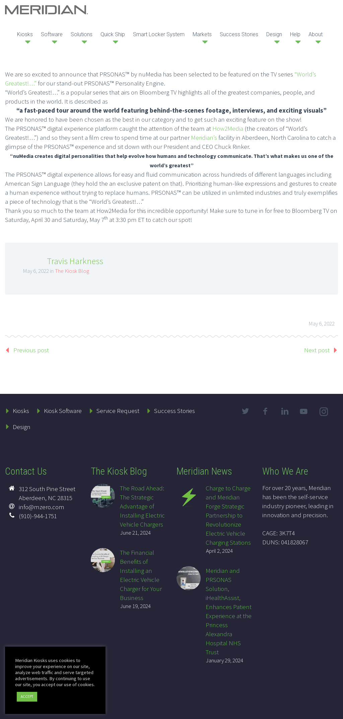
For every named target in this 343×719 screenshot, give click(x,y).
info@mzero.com (41, 507)
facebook (265, 411)
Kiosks (25, 34)
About (315, 34)
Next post (317, 350)
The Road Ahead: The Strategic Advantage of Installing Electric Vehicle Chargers (142, 506)
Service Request (117, 411)
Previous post (31, 350)
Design (274, 34)
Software (52, 34)
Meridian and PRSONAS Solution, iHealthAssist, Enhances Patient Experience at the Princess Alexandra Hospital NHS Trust (229, 611)
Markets (202, 34)
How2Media (227, 128)
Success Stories (239, 34)
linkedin (285, 411)
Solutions (81, 34)
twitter (246, 411)
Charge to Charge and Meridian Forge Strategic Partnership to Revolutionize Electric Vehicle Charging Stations (228, 515)
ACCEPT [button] (27, 696)
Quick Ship (112, 34)
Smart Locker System (159, 34)
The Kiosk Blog (72, 271)
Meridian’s (204, 137)
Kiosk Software (63, 411)
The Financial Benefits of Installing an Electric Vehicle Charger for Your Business (141, 575)
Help (295, 34)
